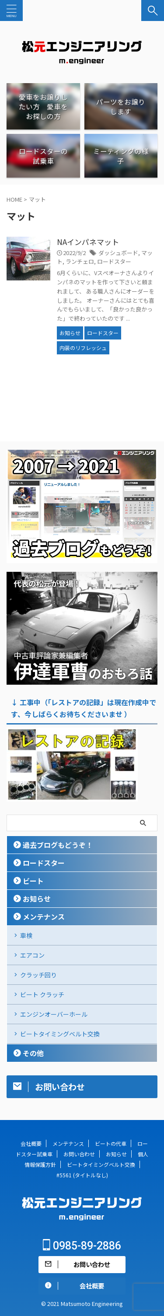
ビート (33, 880)
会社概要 (31, 1143)
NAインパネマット (88, 241)
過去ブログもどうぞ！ (58, 845)
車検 (26, 935)
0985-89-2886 (82, 1245)
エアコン (32, 955)
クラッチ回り (38, 974)
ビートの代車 (110, 1143)
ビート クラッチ (42, 994)
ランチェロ (80, 261)
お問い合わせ (79, 1154)
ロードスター (114, 261)
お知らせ (37, 898)
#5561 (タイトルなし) (82, 1175)
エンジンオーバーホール (53, 1014)
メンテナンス (44, 916)
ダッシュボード (118, 252)
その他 (33, 1053)
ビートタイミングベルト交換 (60, 1033)
